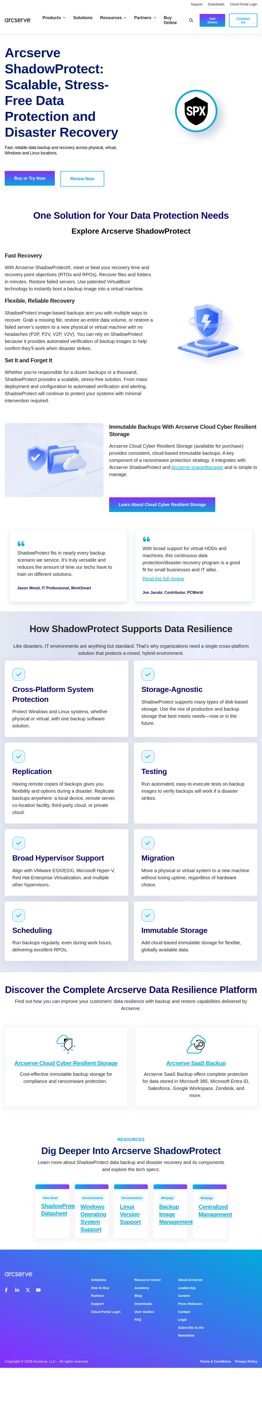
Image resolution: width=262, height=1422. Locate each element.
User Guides (144, 1312)
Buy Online (170, 20)
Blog (138, 1296)
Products (54, 17)
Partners (145, 17)
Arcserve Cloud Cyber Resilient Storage (65, 1070)
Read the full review (163, 578)
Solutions (83, 17)
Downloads (216, 4)
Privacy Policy (246, 1361)
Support (196, 4)
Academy (141, 1288)
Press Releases (190, 1304)
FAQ (137, 1319)
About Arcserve (190, 1280)
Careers (184, 1296)
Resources (113, 17)
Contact (184, 1312)
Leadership (187, 1288)
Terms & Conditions (215, 1361)
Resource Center (147, 1280)
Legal (182, 1319)
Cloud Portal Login (243, 4)
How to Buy (100, 1288)
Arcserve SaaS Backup (196, 1075)
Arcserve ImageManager (197, 467)
